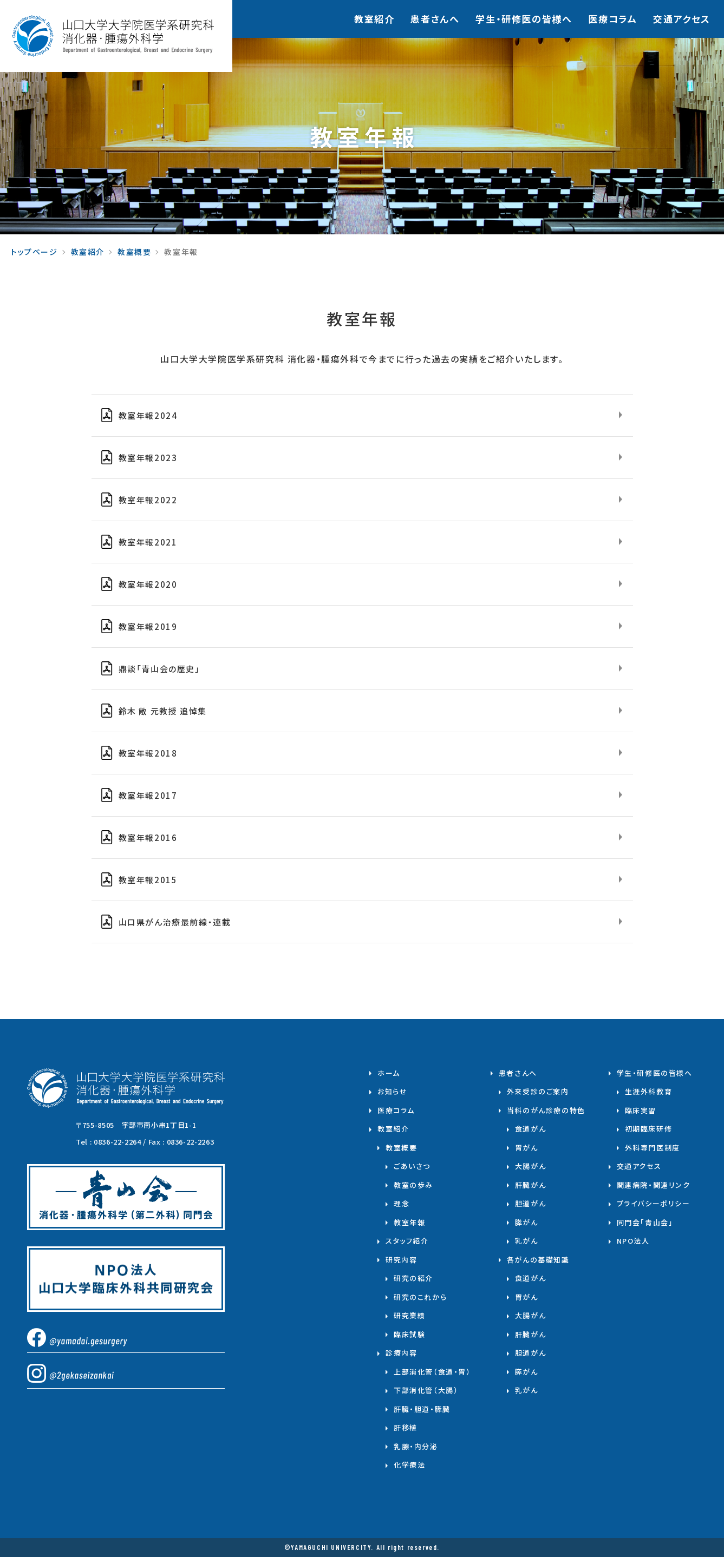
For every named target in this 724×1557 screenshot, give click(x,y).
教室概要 (134, 251)
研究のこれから (420, 1297)
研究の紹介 (413, 1278)
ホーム (388, 1073)
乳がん (526, 1241)
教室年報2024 (148, 415)
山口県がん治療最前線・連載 (175, 922)
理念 (401, 1203)
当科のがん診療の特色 (546, 1110)
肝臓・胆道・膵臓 (422, 1409)
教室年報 (409, 1222)
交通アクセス (681, 18)
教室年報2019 (148, 626)
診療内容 (401, 1353)
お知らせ (392, 1091)
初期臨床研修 (649, 1129)
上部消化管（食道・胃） (432, 1372)
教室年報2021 (148, 542)
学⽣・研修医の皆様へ (523, 18)
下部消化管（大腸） (426, 1390)
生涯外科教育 (649, 1091)
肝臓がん (530, 1185)
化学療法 (409, 1465)
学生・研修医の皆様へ (655, 1073)
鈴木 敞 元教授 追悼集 (163, 711)
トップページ (34, 251)
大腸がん (530, 1166)
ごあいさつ (412, 1166)
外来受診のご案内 (538, 1091)
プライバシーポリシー (653, 1203)
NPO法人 (633, 1241)
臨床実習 (640, 1110)
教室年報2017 (148, 795)
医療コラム (612, 18)
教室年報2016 (148, 837)
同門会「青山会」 (645, 1222)
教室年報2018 (148, 753)
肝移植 (406, 1427)
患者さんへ (434, 18)
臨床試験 (409, 1334)
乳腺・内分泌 (416, 1446)
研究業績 (409, 1315)
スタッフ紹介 (407, 1241)
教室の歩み (413, 1185)
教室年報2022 (148, 499)
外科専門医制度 (652, 1147)
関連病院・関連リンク (653, 1185)
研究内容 (401, 1259)
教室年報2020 (148, 584)
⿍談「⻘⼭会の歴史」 (159, 668)
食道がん (530, 1129)
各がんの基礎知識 (538, 1259)
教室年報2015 (148, 879)
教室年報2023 (148, 457)
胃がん (526, 1147)
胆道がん (530, 1203)
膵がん (526, 1222)
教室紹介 (374, 18)
